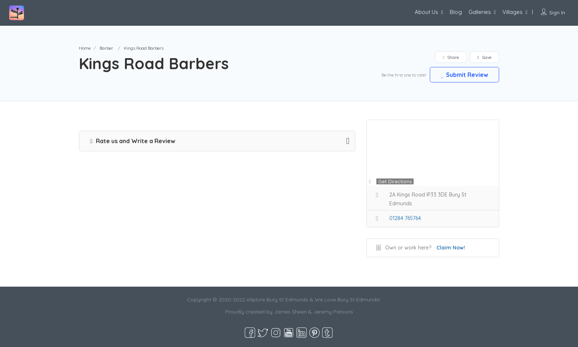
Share (451, 57)
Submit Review (464, 74)
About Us (426, 11)
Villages (512, 11)
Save (484, 57)
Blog (456, 11)
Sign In (557, 12)
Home (85, 48)
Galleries (480, 11)
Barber (106, 48)
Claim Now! (450, 247)
